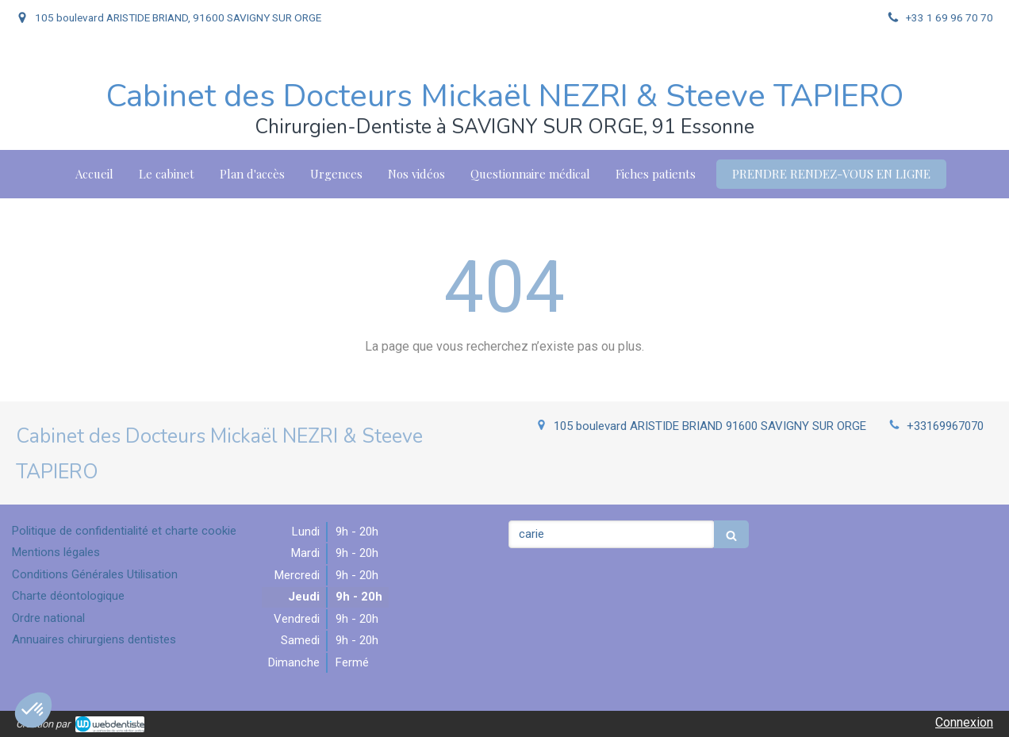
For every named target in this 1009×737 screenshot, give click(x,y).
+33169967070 (945, 426)
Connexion (964, 722)
